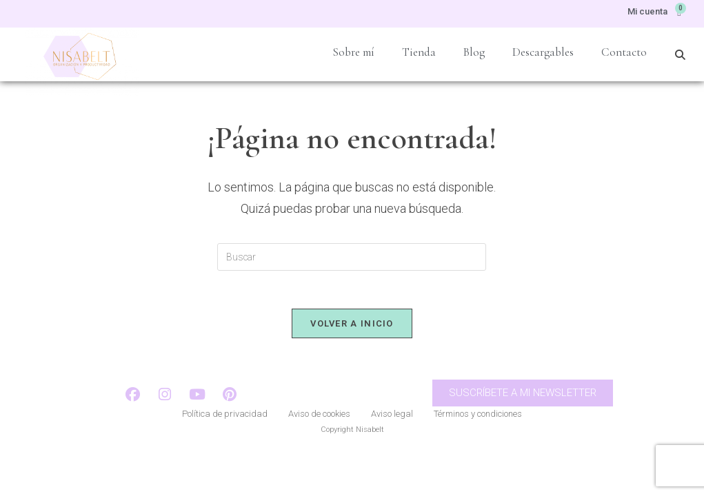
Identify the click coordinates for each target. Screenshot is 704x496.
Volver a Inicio (352, 327)
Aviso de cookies (319, 420)
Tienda (419, 52)
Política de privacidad (225, 420)
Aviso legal (392, 420)
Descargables (543, 52)
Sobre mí (353, 52)
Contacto (624, 52)
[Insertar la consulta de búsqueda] (351, 257)
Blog (474, 52)
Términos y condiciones (478, 420)
